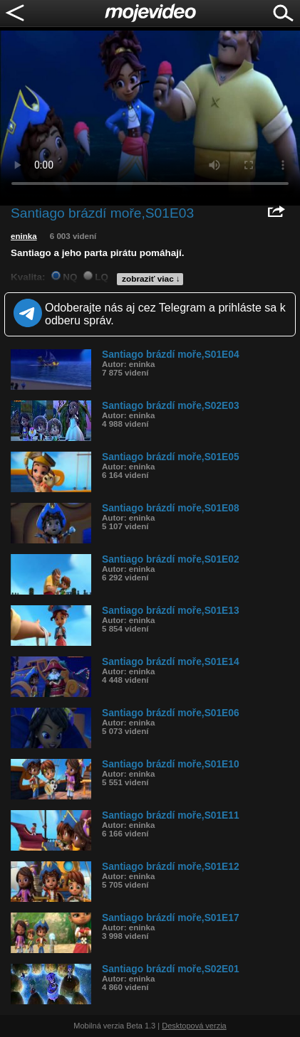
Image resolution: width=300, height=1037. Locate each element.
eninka (24, 236)
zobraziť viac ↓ (151, 279)
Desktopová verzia (194, 1025)
